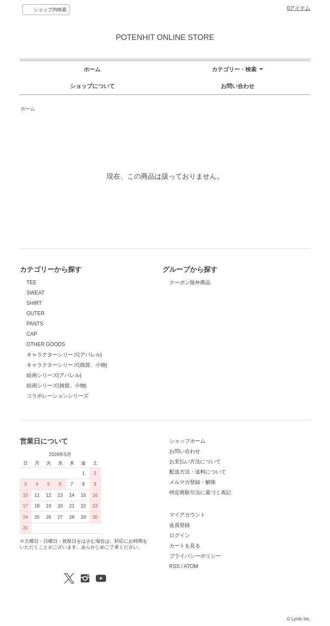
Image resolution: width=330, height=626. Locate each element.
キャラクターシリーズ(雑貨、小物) (67, 365)
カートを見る (184, 546)
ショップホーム (187, 441)
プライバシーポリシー (195, 556)
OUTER (36, 313)
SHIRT (34, 303)
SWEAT (36, 293)
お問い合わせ (237, 86)
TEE (32, 283)
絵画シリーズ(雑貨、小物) (57, 386)
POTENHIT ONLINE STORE (165, 37)
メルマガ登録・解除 (192, 482)
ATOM (191, 566)
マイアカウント (187, 515)
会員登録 (179, 525)
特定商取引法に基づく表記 (200, 492)
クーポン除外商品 (190, 283)
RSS (174, 566)
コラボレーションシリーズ (58, 396)
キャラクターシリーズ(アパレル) (64, 355)
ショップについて (92, 86)
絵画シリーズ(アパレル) (54, 375)
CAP (32, 334)
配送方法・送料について (197, 472)
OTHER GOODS (46, 344)
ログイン (179, 535)
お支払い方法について (195, 462)
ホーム (92, 69)
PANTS (35, 324)
